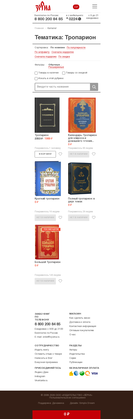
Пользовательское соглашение (67, 398)
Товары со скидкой (76, 73)
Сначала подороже (45, 57)
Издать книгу (42, 350)
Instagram (40, 376)
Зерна (43, 6)
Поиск (94, 87)
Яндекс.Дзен (41, 372)
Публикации (75, 362)
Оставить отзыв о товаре (48, 354)
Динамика (58, 403)
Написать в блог (43, 358)
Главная (39, 28)
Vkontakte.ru (41, 381)
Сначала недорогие (63, 52)
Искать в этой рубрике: (51, 78)
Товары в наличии (48, 73)
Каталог (52, 28)
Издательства (77, 354)
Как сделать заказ (79, 318)
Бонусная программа (46, 362)
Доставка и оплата (79, 322)
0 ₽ (76, 7)
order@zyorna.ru (51, 337)
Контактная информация (82, 326)
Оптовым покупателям (81, 330)
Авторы (73, 350)
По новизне (57, 48)
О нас (72, 335)
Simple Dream (87, 403)
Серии (72, 358)
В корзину (45, 154)
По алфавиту (42, 52)
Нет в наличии (78, 154)
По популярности (76, 48)
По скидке (64, 57)
